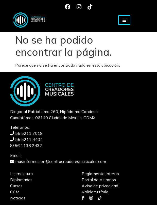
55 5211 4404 (26, 139)
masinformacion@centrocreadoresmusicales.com (58, 161)
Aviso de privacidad (100, 185)
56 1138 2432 (26, 145)
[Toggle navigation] (124, 20)
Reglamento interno (100, 173)
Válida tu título (95, 191)
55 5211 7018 (26, 133)
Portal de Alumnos (99, 179)
